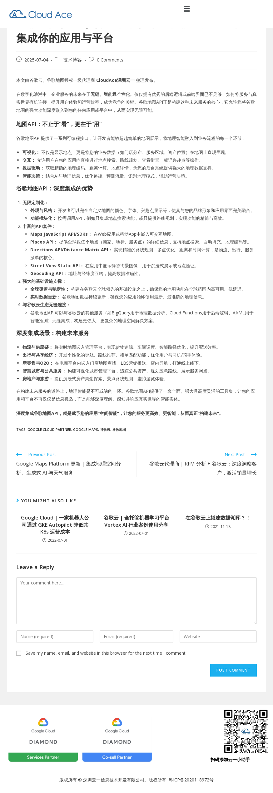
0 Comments (110, 60)
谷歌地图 (119, 429)
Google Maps (85, 429)
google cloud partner (49, 429)
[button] (186, 9)
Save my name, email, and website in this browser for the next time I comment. (106, 653)
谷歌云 (105, 429)
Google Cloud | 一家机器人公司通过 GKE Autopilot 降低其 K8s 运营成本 (55, 524)
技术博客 (72, 60)
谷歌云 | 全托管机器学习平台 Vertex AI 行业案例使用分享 (136, 521)
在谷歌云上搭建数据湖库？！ (218, 517)
